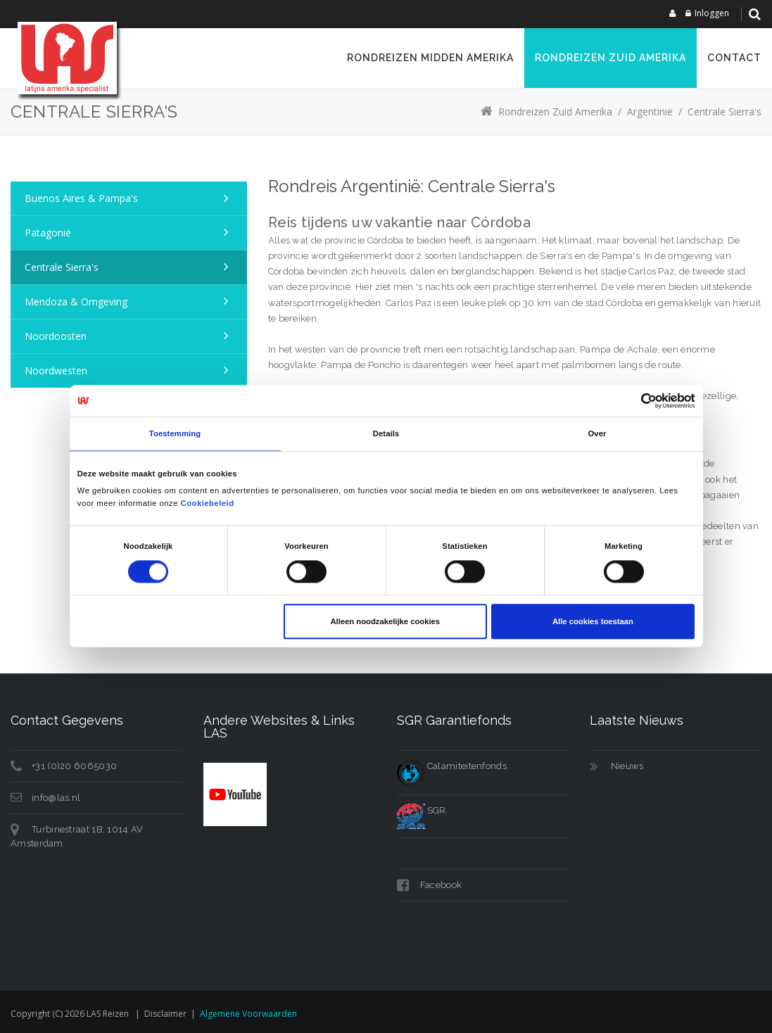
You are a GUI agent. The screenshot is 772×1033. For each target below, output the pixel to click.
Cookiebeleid (207, 503)
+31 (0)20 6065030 (74, 766)
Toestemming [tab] (175, 434)
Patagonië (48, 232)
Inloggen (712, 13)
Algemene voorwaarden (248, 1014)
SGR (421, 810)
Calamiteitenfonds (452, 766)
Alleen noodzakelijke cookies (385, 621)
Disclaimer (165, 1014)
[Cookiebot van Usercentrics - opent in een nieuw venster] (633, 401)
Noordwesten (56, 370)
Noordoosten (56, 336)
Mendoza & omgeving (76, 301)
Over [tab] (597, 434)
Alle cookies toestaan (592, 621)
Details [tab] (386, 434)
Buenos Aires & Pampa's (81, 198)
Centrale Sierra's (62, 267)
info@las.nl (56, 797)
